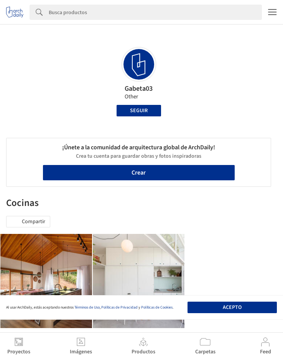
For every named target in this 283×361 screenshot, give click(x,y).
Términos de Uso (87, 307)
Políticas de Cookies (157, 307)
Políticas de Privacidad (119, 307)
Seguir (139, 110)
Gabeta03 (139, 88)
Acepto (232, 307)
